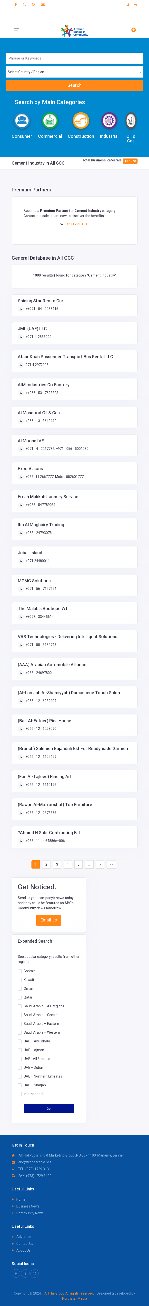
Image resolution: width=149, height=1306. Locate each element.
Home (19, 1199)
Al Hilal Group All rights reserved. (69, 1293)
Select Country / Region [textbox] (26, 72)
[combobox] (74, 72)
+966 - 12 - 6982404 (40, 701)
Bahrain (30, 971)
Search (74, 85)
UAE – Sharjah (35, 1085)
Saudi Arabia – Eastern (41, 1023)
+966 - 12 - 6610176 (40, 785)
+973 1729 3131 (76, 224)
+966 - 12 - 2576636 (40, 813)
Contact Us (22, 1244)
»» (111, 864)
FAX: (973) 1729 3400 (31, 1176)
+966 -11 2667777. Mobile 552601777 (54, 477)
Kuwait (29, 979)
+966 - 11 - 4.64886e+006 (45, 841)
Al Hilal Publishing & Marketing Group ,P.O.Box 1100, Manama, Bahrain (68, 1155)
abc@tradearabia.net (31, 1162)
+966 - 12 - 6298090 (40, 729)
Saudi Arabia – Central (41, 1015)
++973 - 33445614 (39, 617)
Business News (26, 1206)
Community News (28, 1213)
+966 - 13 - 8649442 (40, 421)
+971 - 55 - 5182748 (40, 645)
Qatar (28, 997)
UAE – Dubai (33, 1067)
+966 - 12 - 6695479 (40, 757)
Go (49, 1108)
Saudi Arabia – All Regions (44, 1006)
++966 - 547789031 (40, 505)
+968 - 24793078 (38, 533)
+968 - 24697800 (38, 673)
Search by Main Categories (50, 102)
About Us (21, 1250)
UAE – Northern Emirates (43, 1076)
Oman (28, 988)
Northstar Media (74, 1298)
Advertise (21, 1237)
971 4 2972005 (37, 365)
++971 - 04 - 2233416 (41, 309)
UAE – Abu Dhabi (37, 1041)
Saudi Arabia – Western (42, 1032)
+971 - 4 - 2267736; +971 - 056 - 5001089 (57, 449)
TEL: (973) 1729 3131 (31, 1169)
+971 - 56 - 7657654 (40, 589)
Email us (48, 920)
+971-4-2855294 (38, 337)
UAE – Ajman (34, 1050)
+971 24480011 (37, 561)
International (33, 1094)
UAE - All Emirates (37, 1058)
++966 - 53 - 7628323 (41, 393)
